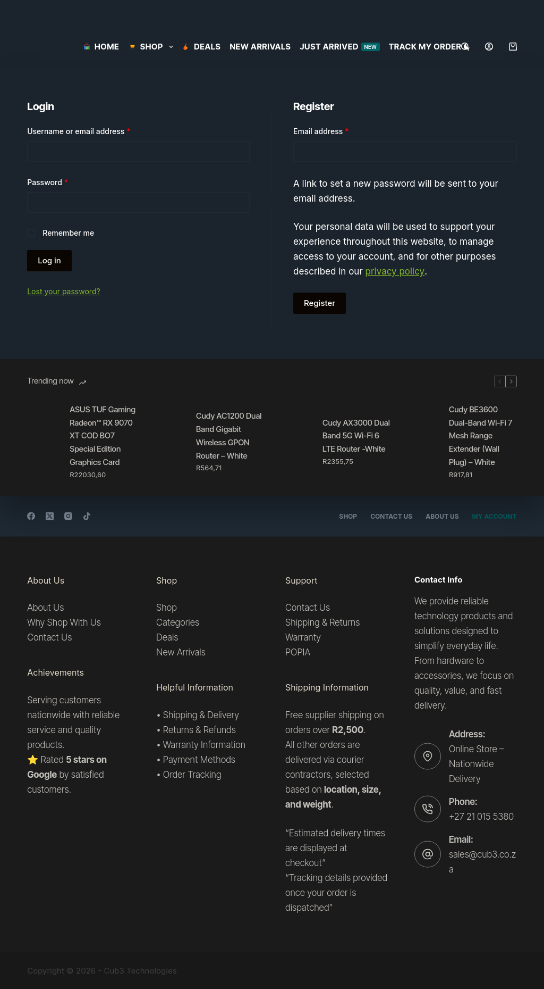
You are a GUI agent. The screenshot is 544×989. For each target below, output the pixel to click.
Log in (49, 260)
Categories (177, 622)
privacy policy (395, 271)
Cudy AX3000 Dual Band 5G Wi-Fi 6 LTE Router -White (356, 436)
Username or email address (94, 130)
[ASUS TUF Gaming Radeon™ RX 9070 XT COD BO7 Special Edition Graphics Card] (43, 442)
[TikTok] (87, 516)
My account (494, 516)
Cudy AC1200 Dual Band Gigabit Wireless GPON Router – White (228, 435)
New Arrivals (260, 46)
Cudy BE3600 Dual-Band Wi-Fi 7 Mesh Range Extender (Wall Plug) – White (480, 435)
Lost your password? (63, 291)
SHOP (152, 46)
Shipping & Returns (322, 622)
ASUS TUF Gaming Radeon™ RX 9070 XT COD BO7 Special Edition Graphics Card (102, 435)
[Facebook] (31, 516)
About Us (442, 516)
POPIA (297, 652)
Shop (348, 516)
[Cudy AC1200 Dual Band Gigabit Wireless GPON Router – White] (169, 442)
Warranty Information (204, 744)
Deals (201, 46)
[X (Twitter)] (50, 516)
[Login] (489, 47)
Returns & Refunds (199, 729)
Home (101, 46)
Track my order (425, 46)
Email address (336, 130)
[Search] (465, 47)
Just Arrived (339, 46)
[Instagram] (68, 516)
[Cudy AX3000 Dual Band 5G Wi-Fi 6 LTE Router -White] (296, 442)
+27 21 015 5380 (481, 816)
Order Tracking (192, 774)
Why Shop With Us (64, 622)
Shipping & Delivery (201, 714)
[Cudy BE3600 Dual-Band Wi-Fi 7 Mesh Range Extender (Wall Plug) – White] (422, 442)
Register (319, 303)
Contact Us (391, 516)
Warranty (303, 637)
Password (63, 181)
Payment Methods (199, 759)
